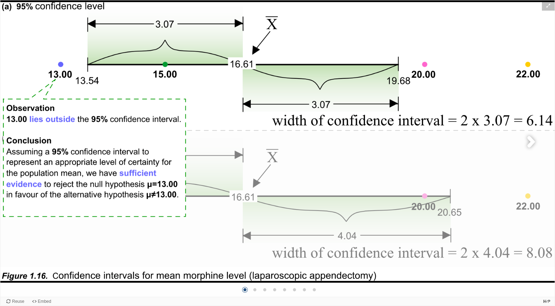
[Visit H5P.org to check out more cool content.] (547, 301)
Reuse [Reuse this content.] (18, 301)
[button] (548, 5)
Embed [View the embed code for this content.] (44, 301)
